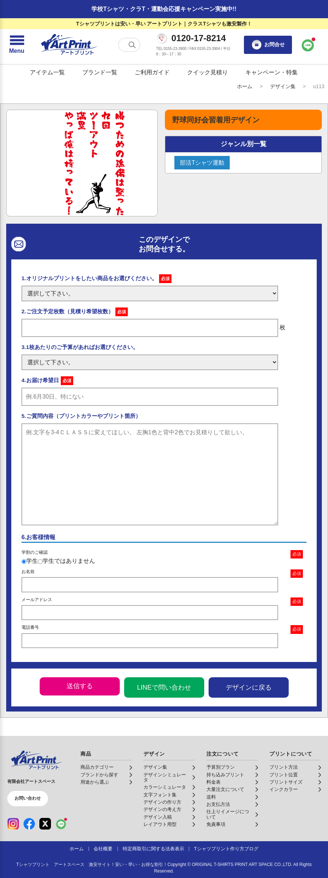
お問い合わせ (28, 798)
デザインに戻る (249, 687)
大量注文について (225, 789)
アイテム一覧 (47, 72)
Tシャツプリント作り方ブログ (226, 848)
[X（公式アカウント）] (45, 824)
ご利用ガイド (152, 72)
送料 (211, 797)
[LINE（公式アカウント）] (61, 824)
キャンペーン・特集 (271, 72)
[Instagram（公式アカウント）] (13, 824)
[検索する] (132, 44)
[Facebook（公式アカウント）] (29, 824)
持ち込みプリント (225, 774)
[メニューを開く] (16, 44)
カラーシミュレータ (164, 787)
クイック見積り (207, 72)
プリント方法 (283, 767)
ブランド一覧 (99, 72)
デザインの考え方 (162, 809)
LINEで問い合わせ (164, 687)
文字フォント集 (160, 794)
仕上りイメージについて (227, 814)
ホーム (244, 86)
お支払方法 (218, 804)
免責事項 (215, 824)
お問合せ (268, 44)
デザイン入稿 (157, 817)
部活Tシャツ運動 (202, 163)
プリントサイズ (286, 782)
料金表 (213, 782)
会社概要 (103, 848)
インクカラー (283, 789)
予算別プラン (220, 767)
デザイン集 (283, 86)
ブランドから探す (99, 774)
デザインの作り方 (162, 802)
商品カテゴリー (97, 767)
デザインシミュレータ (164, 777)
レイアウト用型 (160, 824)
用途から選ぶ (94, 782)
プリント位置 (283, 774)
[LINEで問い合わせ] (308, 45)
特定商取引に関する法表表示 (153, 848)
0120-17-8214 (198, 38)
